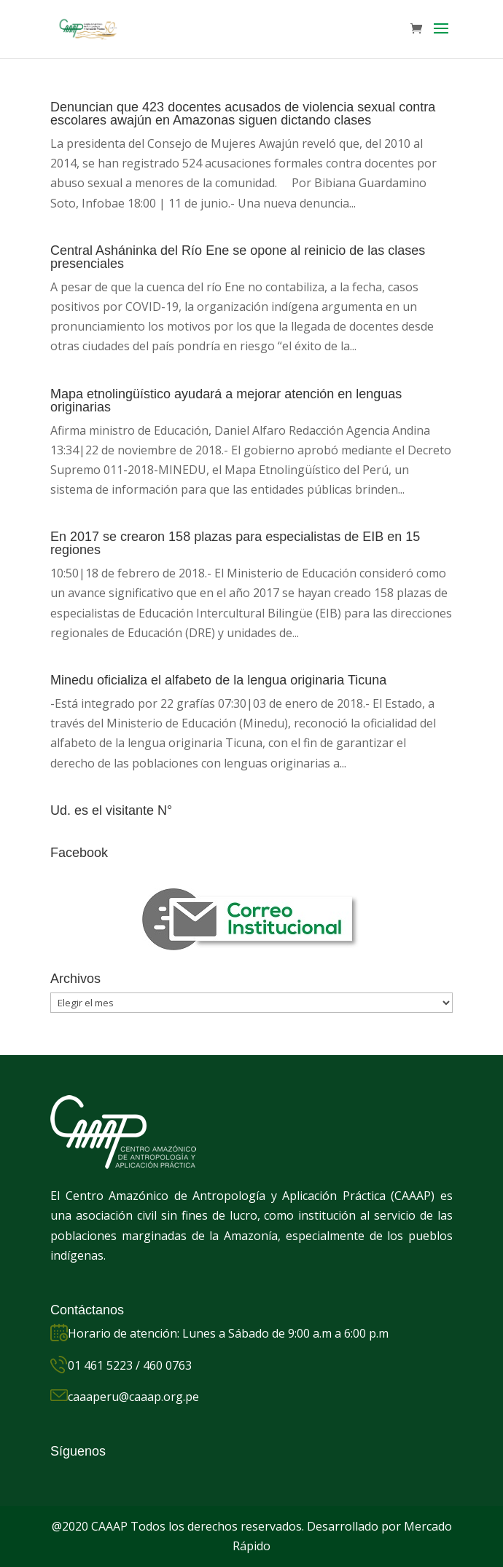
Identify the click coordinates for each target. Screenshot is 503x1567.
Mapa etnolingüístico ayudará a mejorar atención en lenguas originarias (226, 400)
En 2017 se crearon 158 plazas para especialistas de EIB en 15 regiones (235, 543)
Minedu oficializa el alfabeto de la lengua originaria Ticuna (218, 680)
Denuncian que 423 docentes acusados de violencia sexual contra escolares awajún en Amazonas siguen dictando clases (242, 113)
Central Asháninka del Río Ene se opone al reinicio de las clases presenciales (237, 257)
